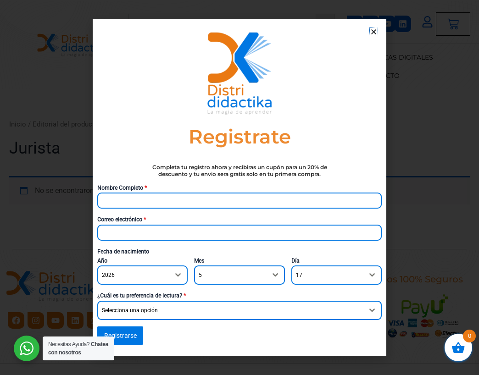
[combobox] (142, 275)
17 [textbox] (299, 275)
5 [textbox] (200, 275)
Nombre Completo (122, 188)
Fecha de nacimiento (123, 251)
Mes (199, 261)
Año (102, 261)
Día (295, 261)
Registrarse (120, 335)
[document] (239, 187)
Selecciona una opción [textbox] (130, 310)
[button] (373, 31)
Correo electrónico (121, 219)
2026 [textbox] (108, 275)
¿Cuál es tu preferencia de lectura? (141, 296)
